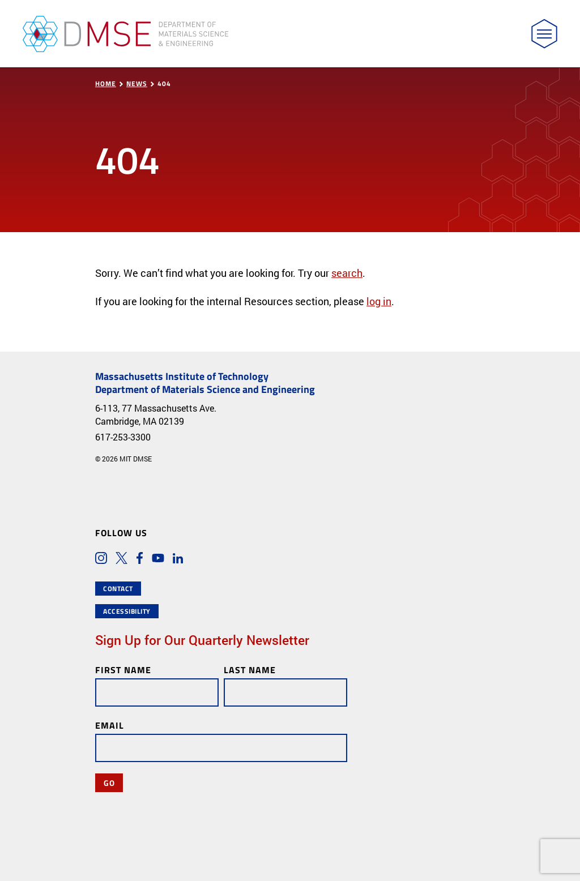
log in (378, 301)
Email (109, 725)
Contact (118, 588)
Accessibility (127, 611)
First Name (123, 669)
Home (105, 83)
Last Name (250, 669)
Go (109, 782)
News (136, 83)
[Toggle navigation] (544, 34)
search (346, 273)
